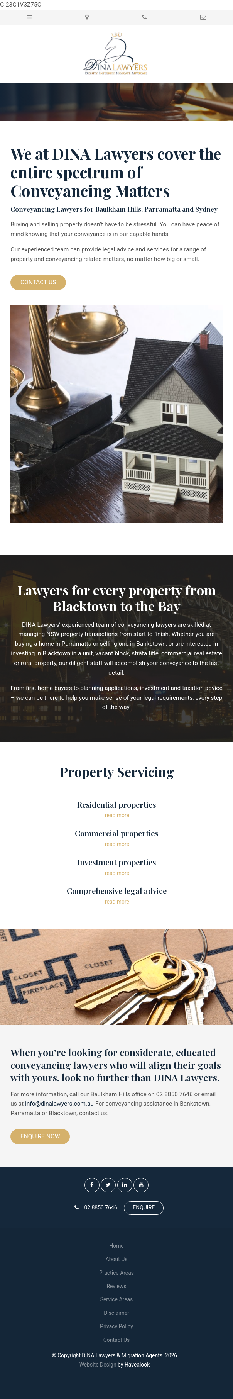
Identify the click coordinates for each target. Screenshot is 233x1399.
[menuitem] (116, 1246)
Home (116, 1246)
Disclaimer (116, 1313)
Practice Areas (116, 1273)
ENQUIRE (144, 1207)
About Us (117, 1259)
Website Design (98, 1365)
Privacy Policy (116, 1326)
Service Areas (116, 1299)
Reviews (116, 1286)
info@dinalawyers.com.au (59, 1103)
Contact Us (38, 282)
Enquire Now (40, 1136)
